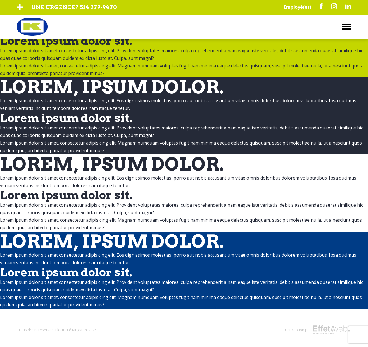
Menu (346, 26)
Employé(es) (297, 7)
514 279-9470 (98, 7)
